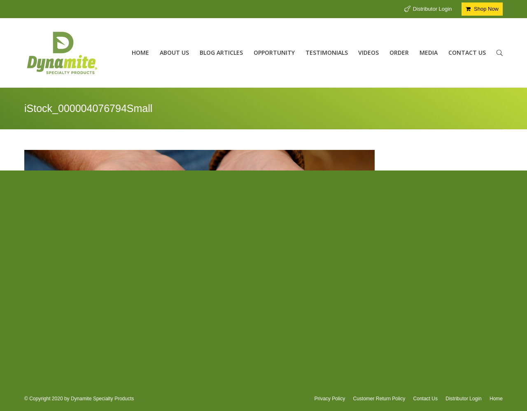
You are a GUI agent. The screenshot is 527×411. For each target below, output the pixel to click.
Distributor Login (432, 9)
